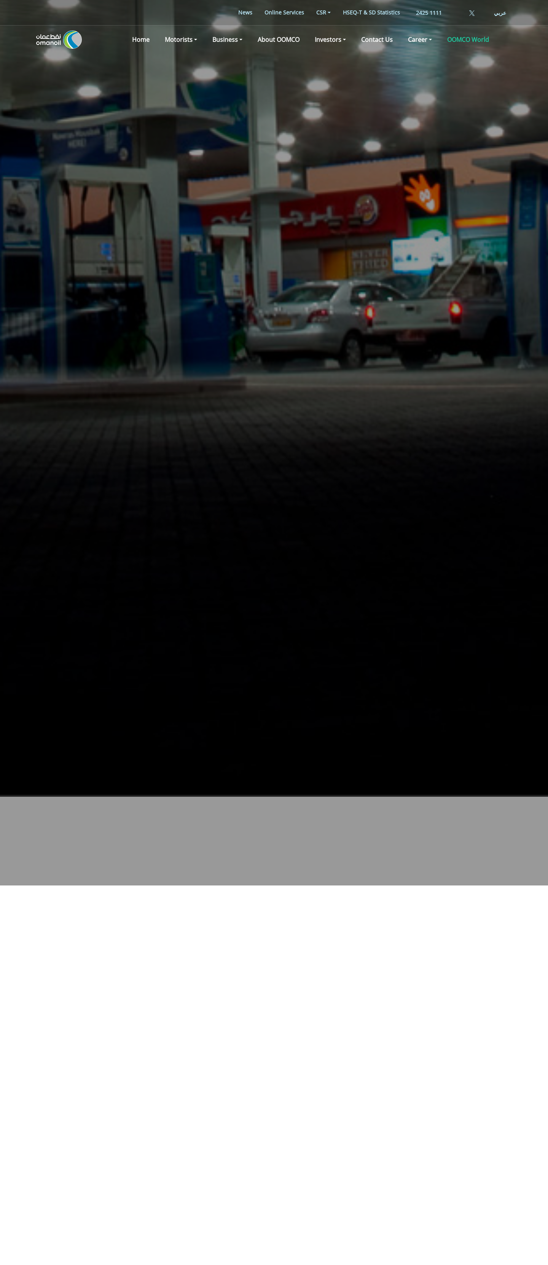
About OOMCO (278, 39)
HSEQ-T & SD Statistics (371, 12)
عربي (500, 12)
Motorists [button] (179, 39)
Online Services (284, 12)
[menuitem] (245, 12)
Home (141, 39)
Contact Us (377, 39)
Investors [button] (328, 39)
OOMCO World (468, 39)
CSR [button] (321, 12)
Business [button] (225, 39)
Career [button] (417, 39)
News (245, 12)
